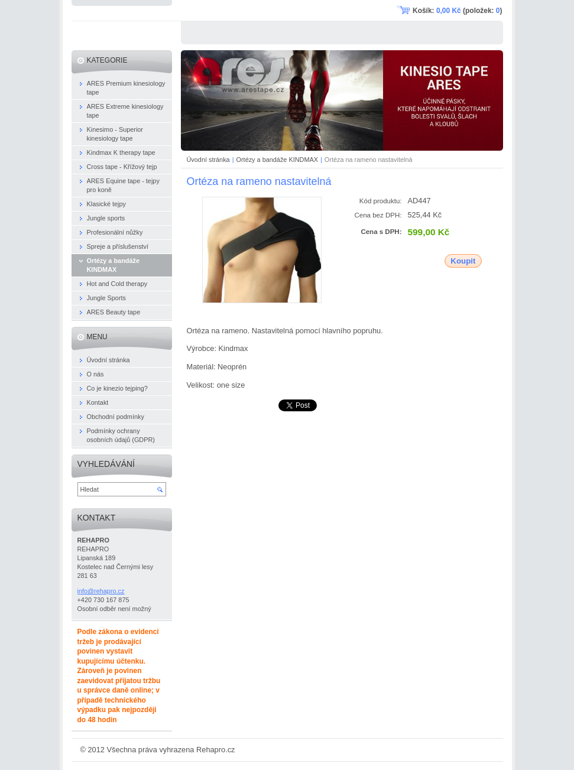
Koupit (462, 260)
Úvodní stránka (208, 159)
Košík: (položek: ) (457, 11)
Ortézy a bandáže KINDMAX (277, 159)
